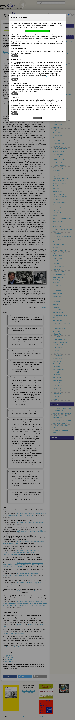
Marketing (15, 78)
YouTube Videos (16, 40)
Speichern (37, 98)
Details (15, 36)
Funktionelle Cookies (19, 64)
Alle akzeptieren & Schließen (37, 11)
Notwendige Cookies (18, 29)
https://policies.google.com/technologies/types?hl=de (34, 57)
